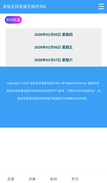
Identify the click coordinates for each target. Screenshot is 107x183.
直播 (10, 175)
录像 (32, 175)
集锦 (53, 175)
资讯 (75, 175)
